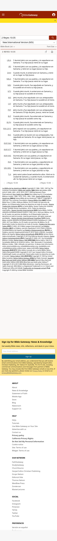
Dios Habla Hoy (18, 194)
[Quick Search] (25, 38)
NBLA (9, 79)
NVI (9, 97)
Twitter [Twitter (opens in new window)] (15, 513)
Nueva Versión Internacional (22, 210)
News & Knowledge (20, 390)
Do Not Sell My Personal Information (28, 441)
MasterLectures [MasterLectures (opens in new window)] (18, 489)
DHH (9, 73)
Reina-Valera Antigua (21, 258)
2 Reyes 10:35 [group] (8, 52)
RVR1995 (7, 156)
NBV (9, 85)
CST (9, 104)
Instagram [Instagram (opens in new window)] (16, 504)
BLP (9, 116)
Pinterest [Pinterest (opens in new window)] (15, 507)
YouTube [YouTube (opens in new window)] (15, 516)
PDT (9, 110)
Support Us (16, 409)
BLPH (9, 122)
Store (14, 399)
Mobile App (16, 396)
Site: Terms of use (19, 447)
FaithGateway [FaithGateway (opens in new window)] (17, 462)
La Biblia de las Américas (11, 188)
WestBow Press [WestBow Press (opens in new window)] (18, 483)
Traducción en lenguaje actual (34, 268)
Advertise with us (19, 429)
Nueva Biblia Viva (34, 200)
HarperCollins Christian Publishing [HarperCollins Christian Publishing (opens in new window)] (26, 471)
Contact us (16, 432)
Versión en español (20, 527)
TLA (9, 174)
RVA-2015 (7, 128)
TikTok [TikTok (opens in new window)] (14, 510)
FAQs (14, 420)
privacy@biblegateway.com (11, 373)
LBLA (9, 60)
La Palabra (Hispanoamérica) (33, 230)
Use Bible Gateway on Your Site (25, 426)
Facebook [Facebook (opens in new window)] (16, 501)
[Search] (52, 38)
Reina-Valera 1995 (17, 256)
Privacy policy (18, 435)
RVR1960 (7, 143)
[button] (53, 14)
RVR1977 (7, 149)
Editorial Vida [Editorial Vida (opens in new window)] (17, 477)
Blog (14, 402)
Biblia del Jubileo (24, 190)
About (14, 387)
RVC (9, 135)
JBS (9, 66)
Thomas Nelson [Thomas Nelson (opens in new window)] (18, 480)
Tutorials (15, 423)
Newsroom (16, 406)
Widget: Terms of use (20, 450)
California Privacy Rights (22, 438)
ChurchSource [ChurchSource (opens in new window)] (18, 468)
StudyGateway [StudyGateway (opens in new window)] (18, 465)
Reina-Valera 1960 (21, 240)
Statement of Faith (19, 393)
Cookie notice (17, 444)
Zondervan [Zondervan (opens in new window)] (16, 486)
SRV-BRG (7, 168)
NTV (9, 91)
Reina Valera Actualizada (25, 234)
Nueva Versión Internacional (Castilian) (26, 218)
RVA (9, 162)
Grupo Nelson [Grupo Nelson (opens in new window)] (17, 474)
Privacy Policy (37, 371)
